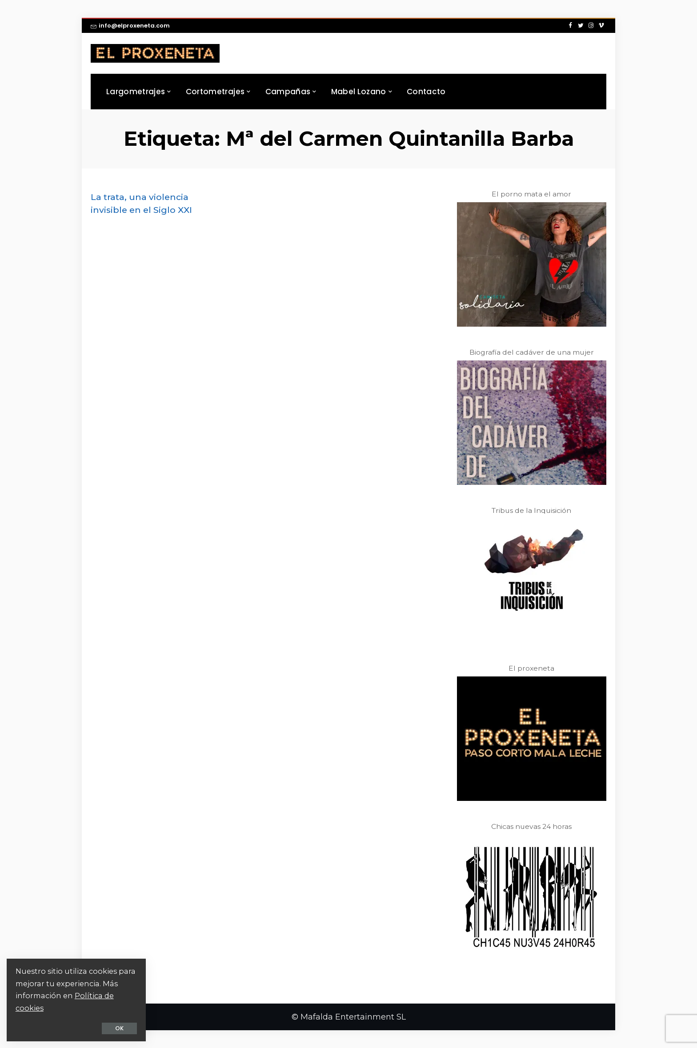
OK (113, 1028)
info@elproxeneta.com (130, 25)
